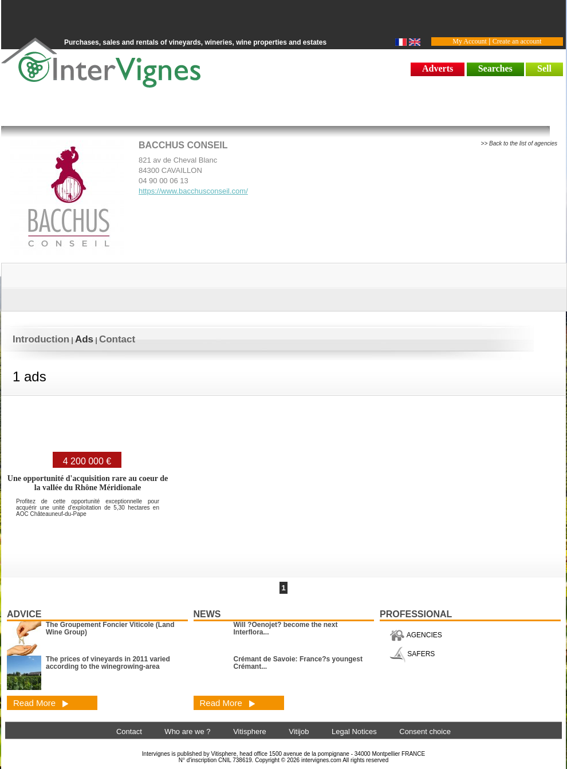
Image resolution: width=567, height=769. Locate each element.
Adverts (437, 68)
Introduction (41, 339)
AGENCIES (415, 635)
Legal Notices (354, 731)
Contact (117, 339)
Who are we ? (187, 731)
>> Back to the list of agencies (519, 143)
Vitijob (299, 731)
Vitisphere (249, 731)
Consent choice (425, 731)
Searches (495, 68)
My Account (469, 41)
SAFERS (412, 654)
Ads (84, 339)
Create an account (517, 41)
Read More (41, 703)
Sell (544, 68)
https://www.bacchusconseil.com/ (193, 191)
